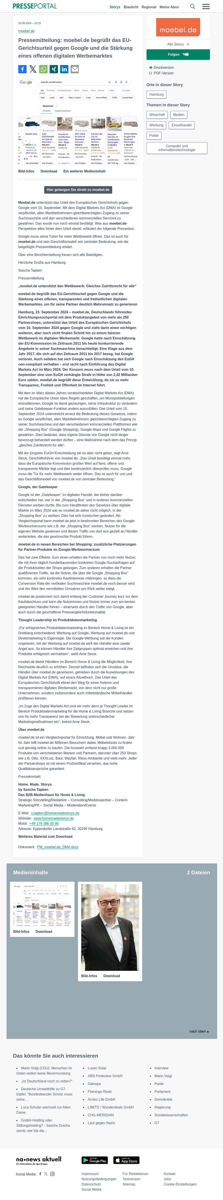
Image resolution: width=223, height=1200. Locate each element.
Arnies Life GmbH (101, 1099)
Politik (154, 135)
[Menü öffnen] (206, 6)
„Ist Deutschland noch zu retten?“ (47, 1081)
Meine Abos (169, 7)
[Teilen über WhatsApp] (43, 69)
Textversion (131, 1179)
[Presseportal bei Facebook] (39, 1174)
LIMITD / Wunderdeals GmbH (110, 1107)
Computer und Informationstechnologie (176, 148)
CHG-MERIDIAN (101, 1115)
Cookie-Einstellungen (180, 1184)
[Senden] (75, 69)
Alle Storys (178, 44)
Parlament (163, 1091)
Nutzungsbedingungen (98, 1179)
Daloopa (94, 1084)
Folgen (178, 54)
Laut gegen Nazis (101, 1123)
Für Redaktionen (135, 1174)
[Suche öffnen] (193, 6)
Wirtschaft (157, 115)
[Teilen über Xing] (54, 69)
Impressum (90, 1174)
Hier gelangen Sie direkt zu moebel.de (78, 190)
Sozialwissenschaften (171, 1115)
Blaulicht (131, 7)
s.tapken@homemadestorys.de (55, 813)
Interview (162, 1068)
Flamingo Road (100, 1091)
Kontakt (170, 1174)
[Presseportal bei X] (44, 1174)
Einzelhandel (182, 125)
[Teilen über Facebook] (22, 69)
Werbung (156, 125)
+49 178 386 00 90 (44, 823)
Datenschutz (91, 1184)
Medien (178, 115)
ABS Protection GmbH (105, 1076)
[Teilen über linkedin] (64, 69)
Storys (115, 7)
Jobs (167, 1179)
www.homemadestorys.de (54, 818)
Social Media (91, 1189)
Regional (149, 7)
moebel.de (26, 31)
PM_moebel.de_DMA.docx (57, 847)
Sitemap (129, 1184)
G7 (157, 1123)
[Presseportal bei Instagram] (51, 1173)
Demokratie (163, 1099)
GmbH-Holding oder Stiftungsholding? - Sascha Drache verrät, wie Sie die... (43, 1125)
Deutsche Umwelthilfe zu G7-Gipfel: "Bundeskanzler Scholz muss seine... (44, 1094)
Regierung (163, 1107)
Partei (159, 1084)
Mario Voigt (163, 1076)
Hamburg (156, 94)
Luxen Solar (97, 1068)
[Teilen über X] (33, 69)
